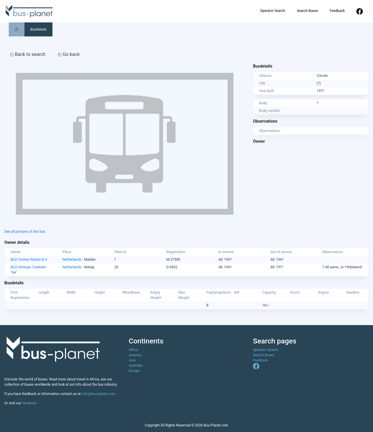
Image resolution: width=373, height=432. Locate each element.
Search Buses (307, 11)
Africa (133, 350)
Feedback (337, 11)
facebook (29, 403)
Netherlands (71, 260)
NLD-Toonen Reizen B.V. (29, 260)
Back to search (27, 54)
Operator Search (272, 11)
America (135, 355)
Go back (69, 54)
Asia (132, 360)
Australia (135, 366)
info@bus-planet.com (98, 394)
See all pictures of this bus (24, 232)
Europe (134, 371)
